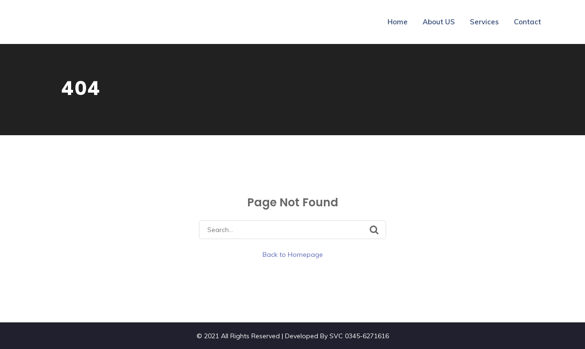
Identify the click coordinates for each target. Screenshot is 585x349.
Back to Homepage (293, 254)
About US (439, 21)
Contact (527, 21)
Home (398, 21)
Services (484, 21)
